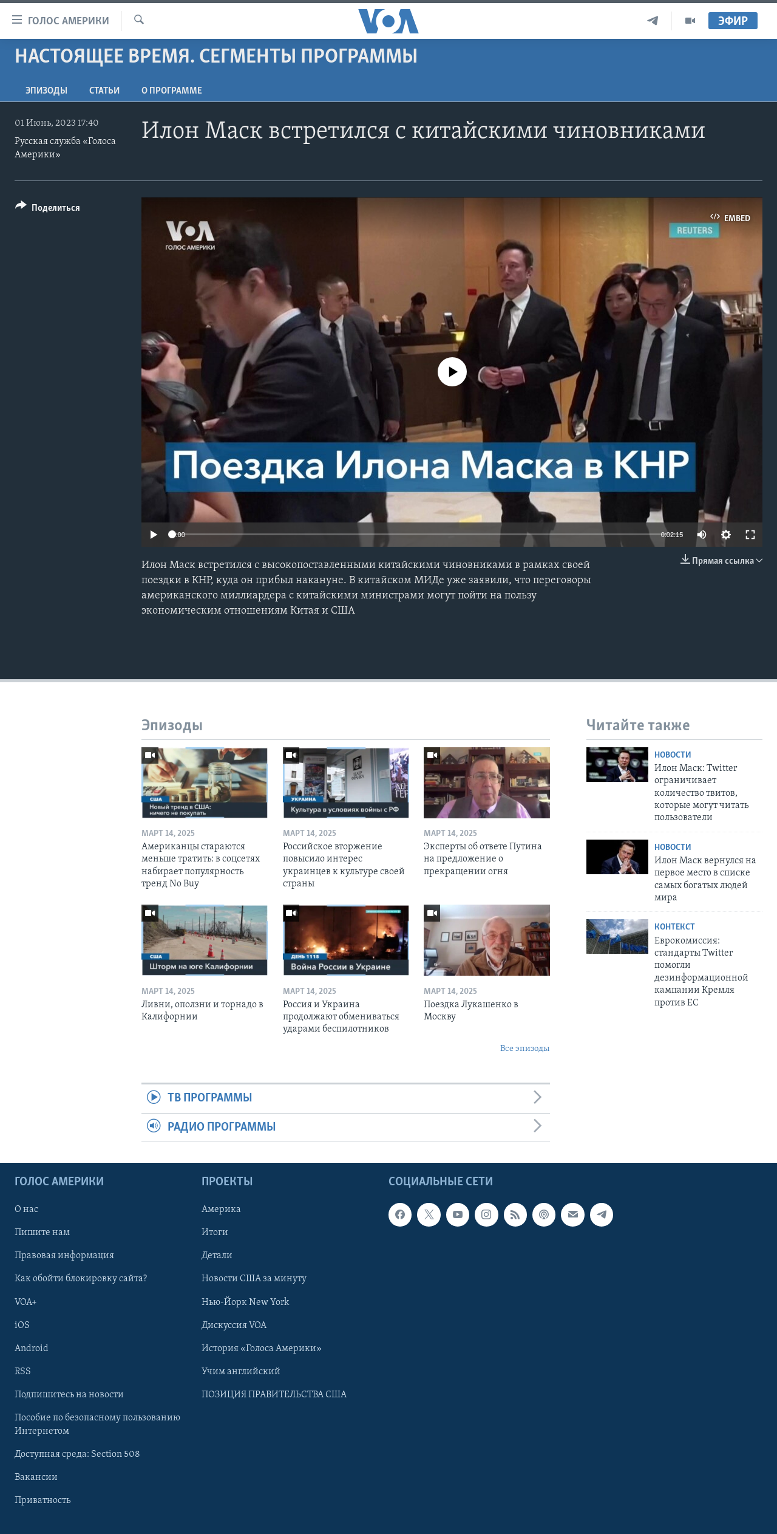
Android (32, 1349)
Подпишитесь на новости (69, 1395)
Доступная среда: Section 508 (77, 1454)
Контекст (674, 927)
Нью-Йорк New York (245, 1302)
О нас (26, 1209)
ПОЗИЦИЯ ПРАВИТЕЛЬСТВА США (274, 1395)
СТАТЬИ (104, 91)
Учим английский (241, 1372)
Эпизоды (46, 91)
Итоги (215, 1233)
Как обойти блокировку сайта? (81, 1279)
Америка (221, 1209)
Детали (217, 1256)
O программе (171, 91)
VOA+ (26, 1302)
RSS (23, 1372)
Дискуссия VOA (234, 1325)
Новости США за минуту (254, 1279)
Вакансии (36, 1477)
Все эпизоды (525, 1048)
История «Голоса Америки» (262, 1349)
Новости (672, 755)
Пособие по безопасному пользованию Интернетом (97, 1424)
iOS (22, 1325)
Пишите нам (42, 1233)
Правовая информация (64, 1256)
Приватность (42, 1500)
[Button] (47, 209)
